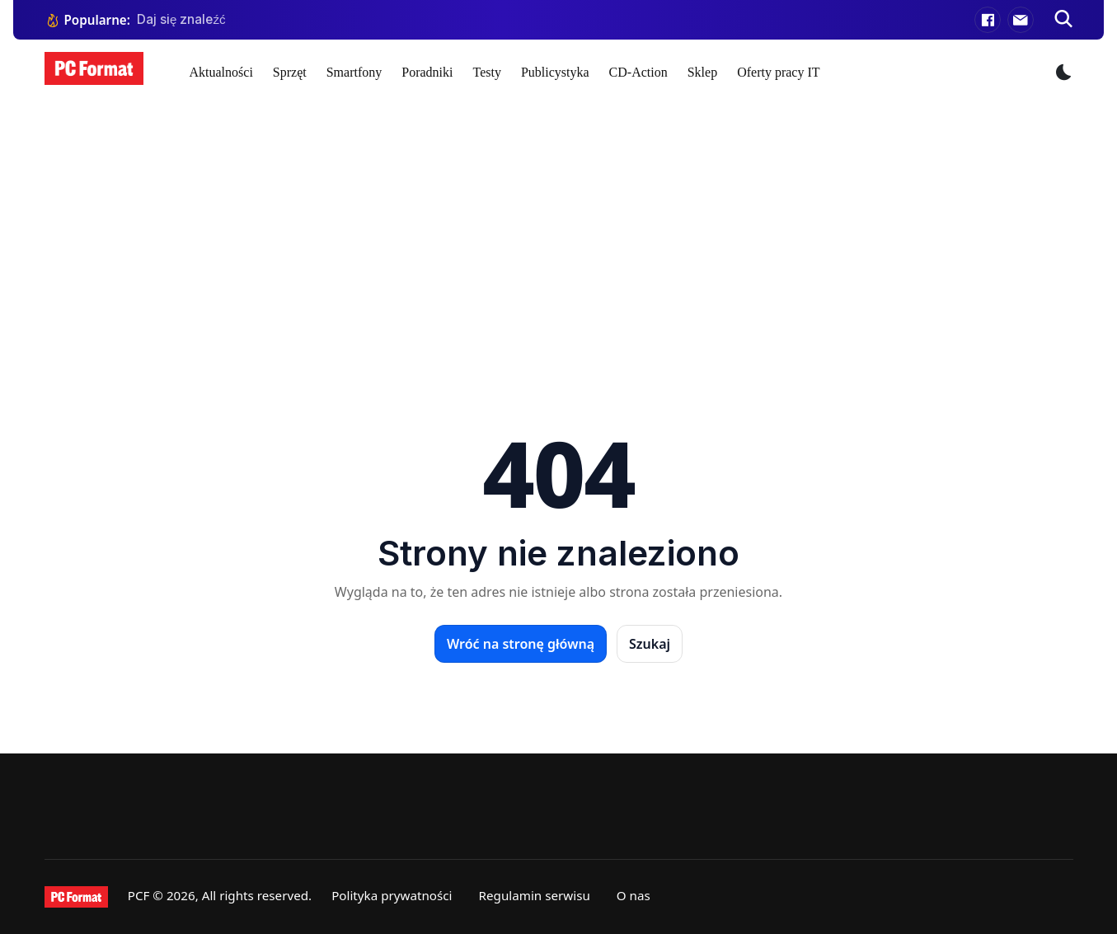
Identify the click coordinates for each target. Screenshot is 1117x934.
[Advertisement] (559, 229)
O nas (633, 895)
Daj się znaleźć (181, 19)
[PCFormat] (76, 897)
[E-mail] (1020, 20)
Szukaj (649, 644)
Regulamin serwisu (534, 895)
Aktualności (221, 72)
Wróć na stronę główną (520, 644)
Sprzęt (290, 72)
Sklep (702, 72)
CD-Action (638, 72)
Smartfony (354, 72)
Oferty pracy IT (778, 72)
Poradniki (427, 72)
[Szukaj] (1063, 20)
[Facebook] (987, 20)
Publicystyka (555, 72)
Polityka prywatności (391, 895)
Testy (486, 72)
